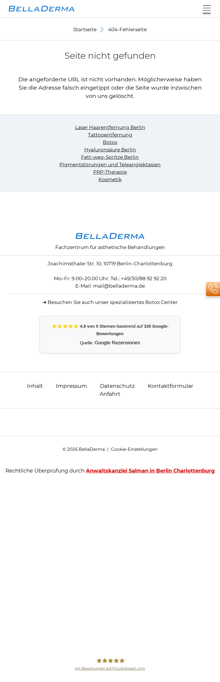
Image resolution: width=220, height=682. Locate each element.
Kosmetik (110, 179)
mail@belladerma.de (119, 286)
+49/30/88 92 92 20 (143, 278)
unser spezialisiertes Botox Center (136, 302)
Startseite (85, 29)
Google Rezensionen (117, 342)
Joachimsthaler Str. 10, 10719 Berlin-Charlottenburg (110, 263)
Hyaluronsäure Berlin (110, 150)
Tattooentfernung (110, 135)
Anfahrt (110, 394)
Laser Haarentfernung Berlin (110, 127)
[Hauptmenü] (205, 8)
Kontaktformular (170, 386)
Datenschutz (117, 386)
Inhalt (35, 386)
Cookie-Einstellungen (134, 449)
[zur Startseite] (41, 8)
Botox (110, 142)
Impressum (71, 386)
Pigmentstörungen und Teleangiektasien (110, 164)
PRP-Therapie (110, 172)
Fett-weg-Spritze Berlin (110, 157)
